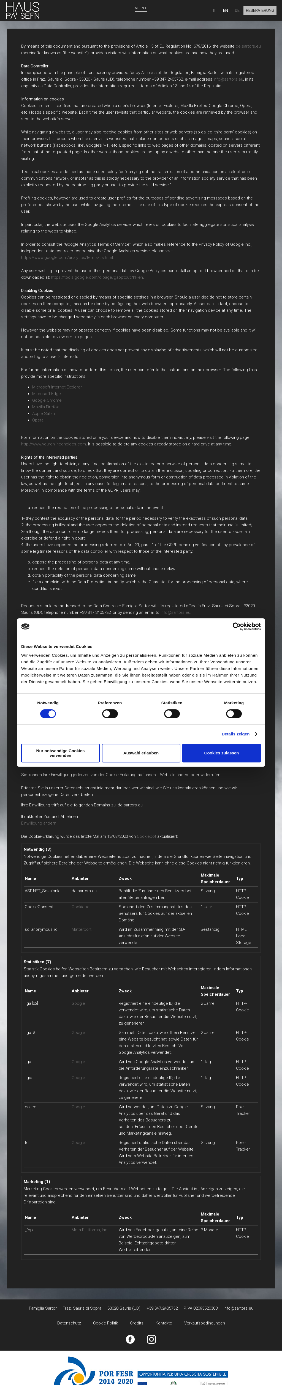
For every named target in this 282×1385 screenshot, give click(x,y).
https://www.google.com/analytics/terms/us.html (67, 257)
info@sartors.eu (228, 79)
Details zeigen (236, 734)
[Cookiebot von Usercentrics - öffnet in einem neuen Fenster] (237, 626)
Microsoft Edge (46, 393)
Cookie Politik (105, 1323)
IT (214, 10)
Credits (136, 1323)
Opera (38, 420)
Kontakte (164, 1323)
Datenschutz (69, 1323)
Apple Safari (43, 413)
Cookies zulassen (221, 753)
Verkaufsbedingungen (204, 1323)
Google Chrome (47, 400)
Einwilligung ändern (38, 823)
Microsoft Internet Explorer (57, 387)
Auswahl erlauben (141, 753)
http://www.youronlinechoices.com (53, 444)
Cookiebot (146, 836)
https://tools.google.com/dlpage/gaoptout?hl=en (97, 277)
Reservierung (260, 10)
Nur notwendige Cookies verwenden (60, 753)
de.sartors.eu (248, 46)
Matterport (81, 929)
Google (78, 1003)
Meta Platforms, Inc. (90, 1229)
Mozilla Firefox (45, 406)
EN (225, 10)
